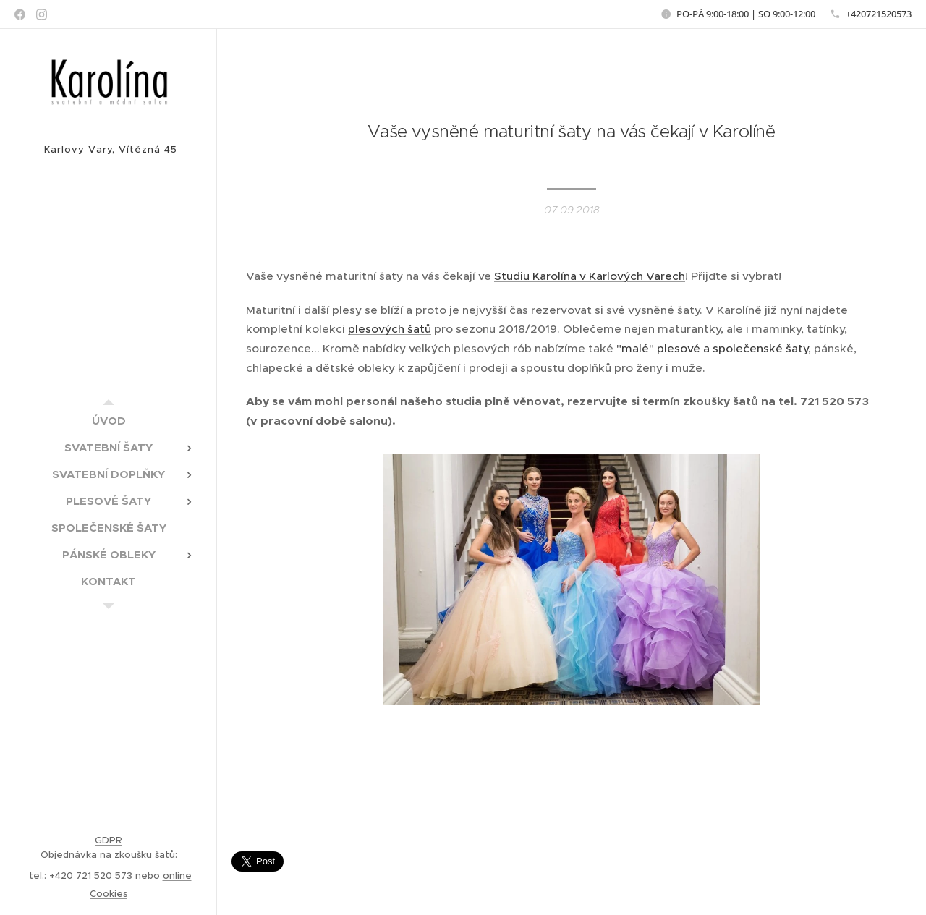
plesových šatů (389, 329)
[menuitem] (108, 420)
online (177, 875)
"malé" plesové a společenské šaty (712, 348)
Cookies (108, 894)
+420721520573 (879, 13)
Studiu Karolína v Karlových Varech (589, 276)
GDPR (108, 840)
